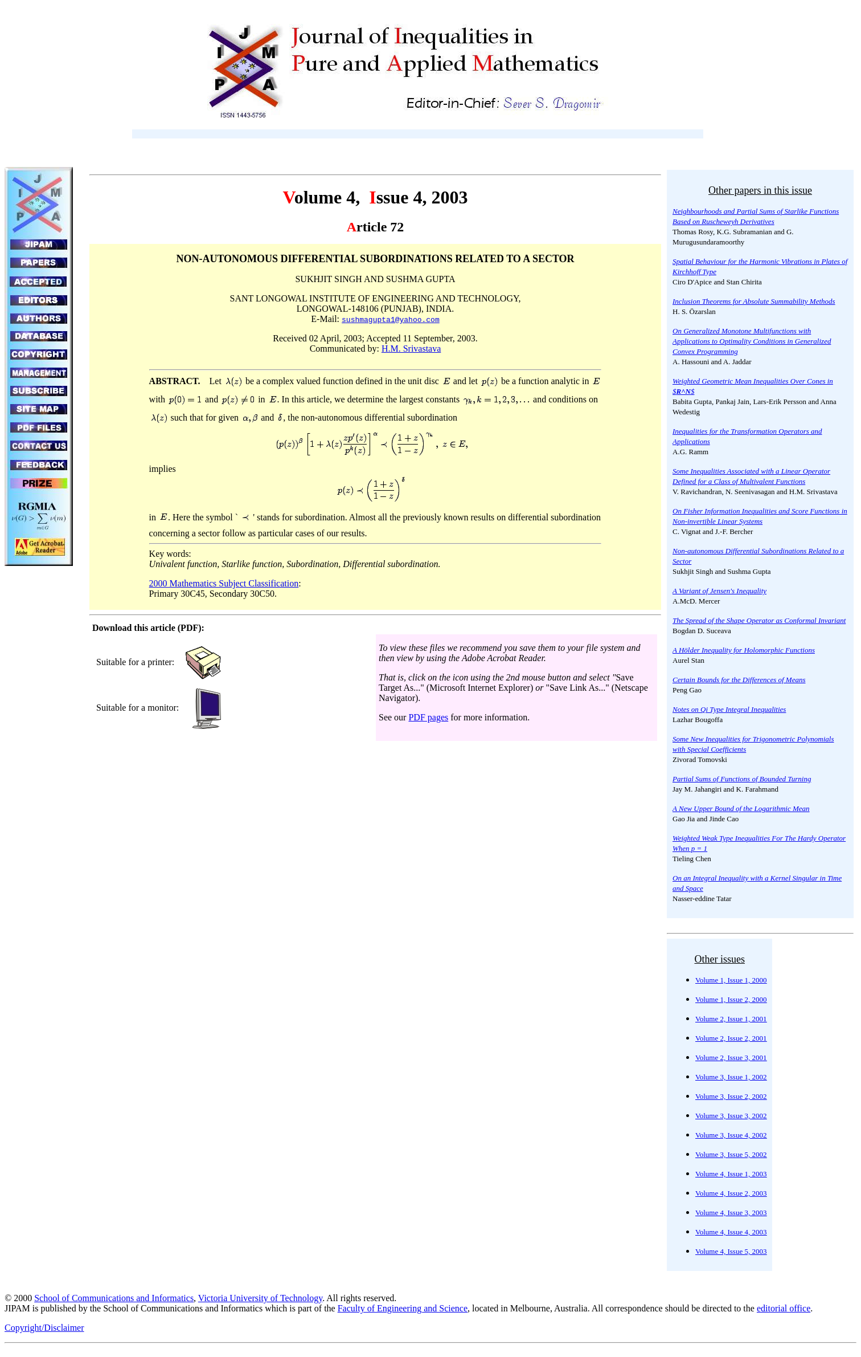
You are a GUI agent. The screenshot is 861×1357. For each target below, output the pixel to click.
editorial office (783, 1308)
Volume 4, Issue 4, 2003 (730, 1232)
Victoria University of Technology (260, 1298)
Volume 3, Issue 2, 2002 (730, 1096)
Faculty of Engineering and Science (403, 1308)
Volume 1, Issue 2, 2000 (730, 999)
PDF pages (428, 717)
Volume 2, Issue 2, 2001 (730, 1038)
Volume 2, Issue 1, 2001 (730, 1018)
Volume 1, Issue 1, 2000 (730, 980)
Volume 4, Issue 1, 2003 (730, 1173)
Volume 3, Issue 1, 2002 (730, 1077)
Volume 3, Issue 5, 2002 (730, 1154)
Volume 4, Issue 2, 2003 (730, 1193)
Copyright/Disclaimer (44, 1327)
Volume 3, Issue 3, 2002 (730, 1115)
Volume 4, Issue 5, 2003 (730, 1251)
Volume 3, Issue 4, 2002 (730, 1135)
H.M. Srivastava (411, 348)
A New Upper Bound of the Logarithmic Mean (741, 808)
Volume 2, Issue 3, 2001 (730, 1057)
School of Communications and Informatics (114, 1298)
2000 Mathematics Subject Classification (224, 583)
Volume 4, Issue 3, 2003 (730, 1212)
